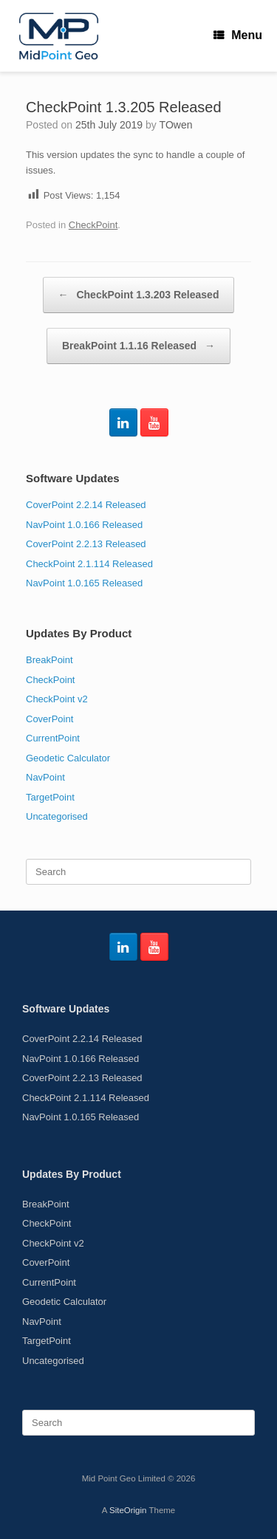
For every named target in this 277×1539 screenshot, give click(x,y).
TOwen (176, 125)
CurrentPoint (53, 738)
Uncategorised (57, 816)
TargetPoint (50, 797)
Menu (237, 35)
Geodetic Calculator (68, 758)
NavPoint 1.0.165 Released (84, 583)
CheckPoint (93, 224)
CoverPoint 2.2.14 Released (86, 504)
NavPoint (45, 777)
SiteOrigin (128, 1510)
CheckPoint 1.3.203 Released (138, 295)
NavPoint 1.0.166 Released (84, 524)
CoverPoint (49, 718)
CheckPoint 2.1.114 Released (89, 563)
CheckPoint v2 (57, 699)
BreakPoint (49, 659)
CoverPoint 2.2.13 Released (86, 543)
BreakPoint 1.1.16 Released (138, 346)
